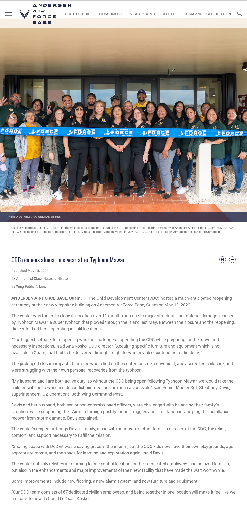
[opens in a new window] (78, 14)
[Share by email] (232, 259)
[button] (8, 14)
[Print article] (222, 259)
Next (234, 115)
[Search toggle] (241, 14)
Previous (12, 115)
